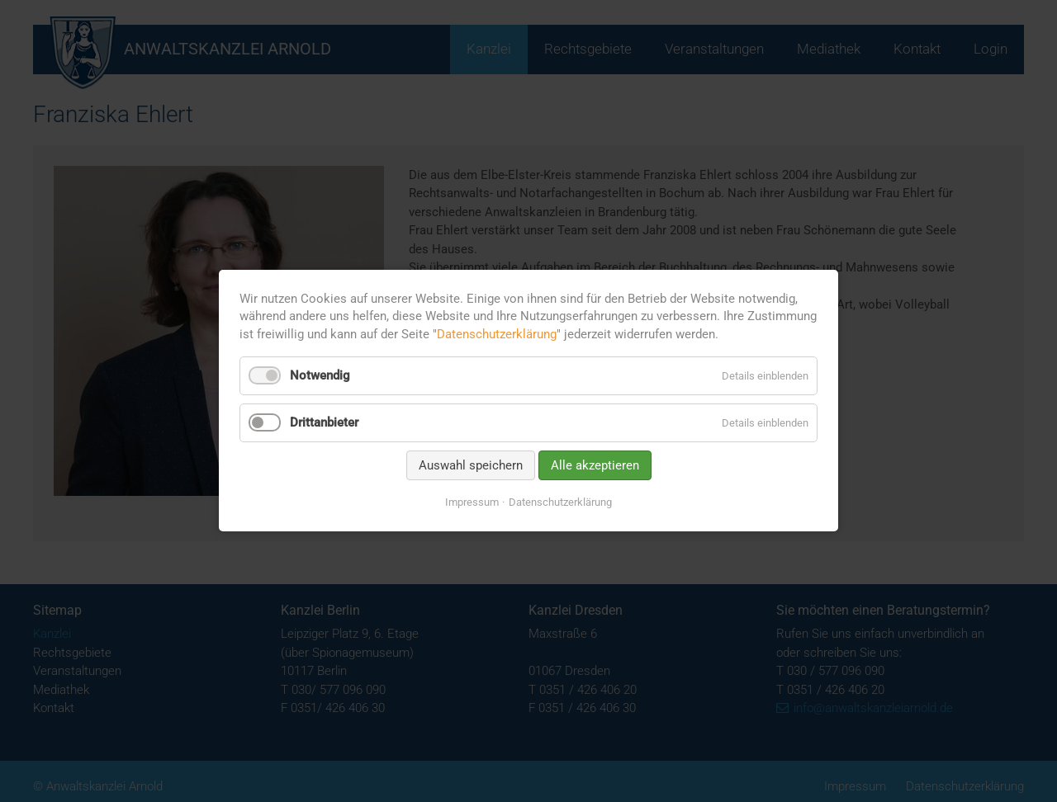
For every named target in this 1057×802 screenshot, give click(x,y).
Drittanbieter (324, 422)
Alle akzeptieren (595, 465)
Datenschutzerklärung (497, 334)
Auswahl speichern (471, 465)
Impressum (472, 502)
